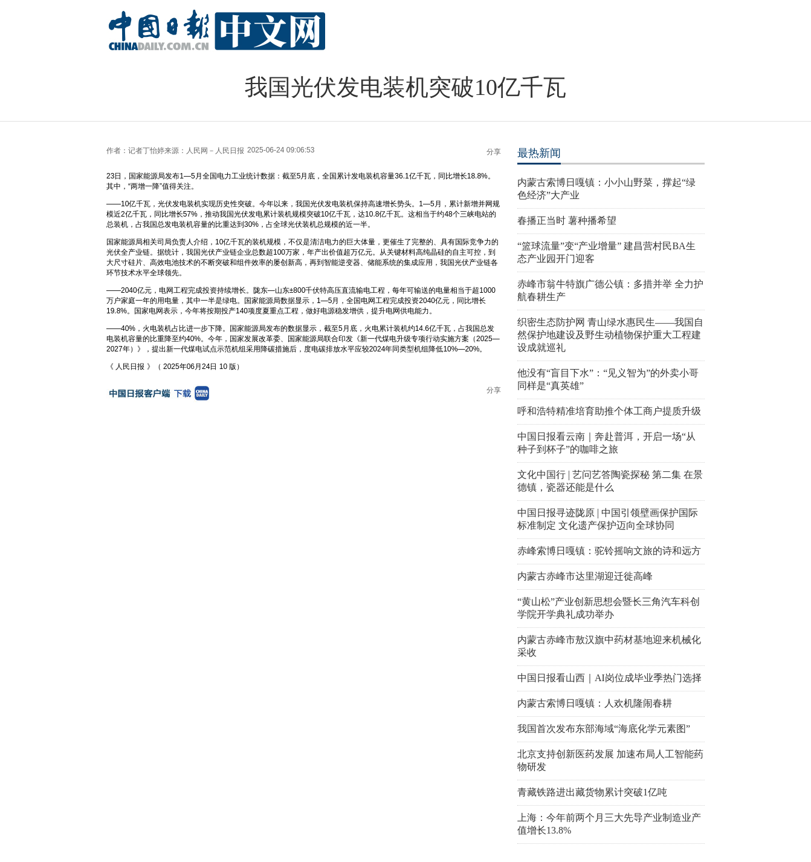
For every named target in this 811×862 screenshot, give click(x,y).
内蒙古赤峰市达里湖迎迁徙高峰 (585, 576)
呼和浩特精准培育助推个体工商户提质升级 (609, 411)
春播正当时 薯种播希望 (566, 220)
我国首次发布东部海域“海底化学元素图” (603, 728)
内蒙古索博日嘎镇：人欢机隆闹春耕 (594, 703)
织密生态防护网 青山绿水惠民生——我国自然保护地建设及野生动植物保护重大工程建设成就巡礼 (610, 335)
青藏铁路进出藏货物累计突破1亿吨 (592, 792)
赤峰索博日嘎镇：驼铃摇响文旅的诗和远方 (609, 551)
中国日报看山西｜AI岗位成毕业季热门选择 (609, 678)
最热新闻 (539, 153)
